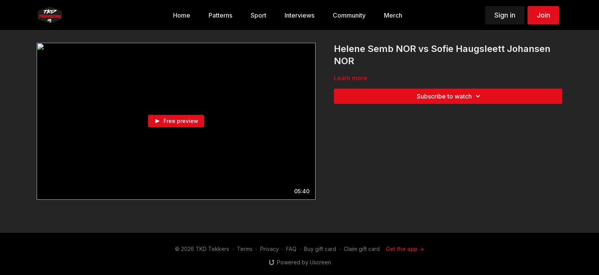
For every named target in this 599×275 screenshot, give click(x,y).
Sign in (504, 15)
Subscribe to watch (449, 96)
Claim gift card (362, 249)
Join (543, 15)
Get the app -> (405, 249)
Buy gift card (320, 249)
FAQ (291, 249)
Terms (245, 249)
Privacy (269, 249)
